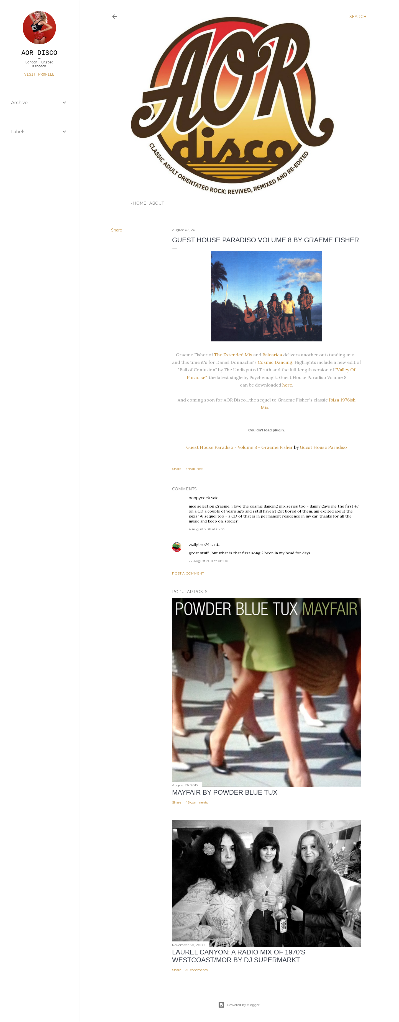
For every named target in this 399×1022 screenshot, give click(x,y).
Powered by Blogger (239, 1005)
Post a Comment (188, 573)
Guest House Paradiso (323, 447)
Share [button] (116, 230)
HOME (137, 203)
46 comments (196, 802)
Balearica (272, 354)
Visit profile (39, 74)
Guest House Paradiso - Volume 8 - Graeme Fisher (239, 447)
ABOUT (154, 203)
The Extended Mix (233, 354)
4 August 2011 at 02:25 (207, 529)
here (286, 385)
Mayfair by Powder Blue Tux (224, 792)
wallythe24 (199, 544)
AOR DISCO (39, 53)
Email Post (194, 469)
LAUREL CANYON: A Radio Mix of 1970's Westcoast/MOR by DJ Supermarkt (238, 956)
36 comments (196, 970)
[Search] (358, 16)
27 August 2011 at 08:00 (208, 561)
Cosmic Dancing (275, 362)
